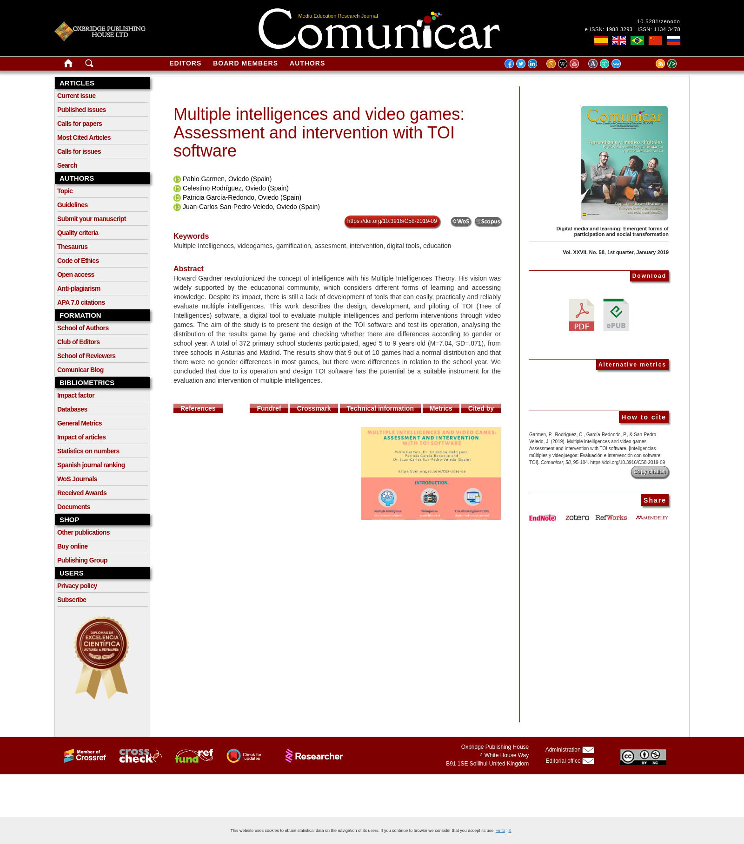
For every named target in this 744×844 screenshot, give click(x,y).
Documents (73, 506)
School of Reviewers (86, 356)
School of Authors (83, 328)
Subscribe (71, 599)
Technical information (380, 408)
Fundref (269, 408)
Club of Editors (78, 342)
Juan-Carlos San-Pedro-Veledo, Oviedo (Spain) (251, 206)
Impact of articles (81, 437)
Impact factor (75, 395)
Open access (75, 274)
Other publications (83, 532)
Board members (245, 63)
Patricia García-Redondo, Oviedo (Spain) (242, 197)
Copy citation (650, 471)
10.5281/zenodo (658, 21)
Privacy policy (77, 585)
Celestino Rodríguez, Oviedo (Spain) (236, 188)
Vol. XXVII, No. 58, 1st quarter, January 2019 (616, 252)
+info (500, 830)
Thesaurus (72, 246)
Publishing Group (82, 560)
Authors (307, 63)
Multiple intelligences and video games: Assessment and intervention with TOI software (319, 132)
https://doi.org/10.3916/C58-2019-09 (392, 221)
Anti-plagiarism (78, 288)
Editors (185, 63)
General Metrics (79, 423)
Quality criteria (77, 232)
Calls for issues (79, 151)
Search (67, 165)
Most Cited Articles (84, 137)
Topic (65, 191)
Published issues (81, 109)
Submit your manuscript (91, 218)
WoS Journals (77, 479)
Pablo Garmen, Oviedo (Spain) (227, 179)
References (198, 408)
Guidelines (72, 205)
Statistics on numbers (88, 451)
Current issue (76, 95)
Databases (72, 409)
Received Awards (81, 493)
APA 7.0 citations (81, 302)
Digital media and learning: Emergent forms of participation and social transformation (613, 231)
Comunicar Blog (80, 369)
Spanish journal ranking (91, 465)
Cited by (481, 408)
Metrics (441, 408)
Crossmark (314, 408)
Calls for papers (79, 123)
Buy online (72, 546)
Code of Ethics (78, 260)
